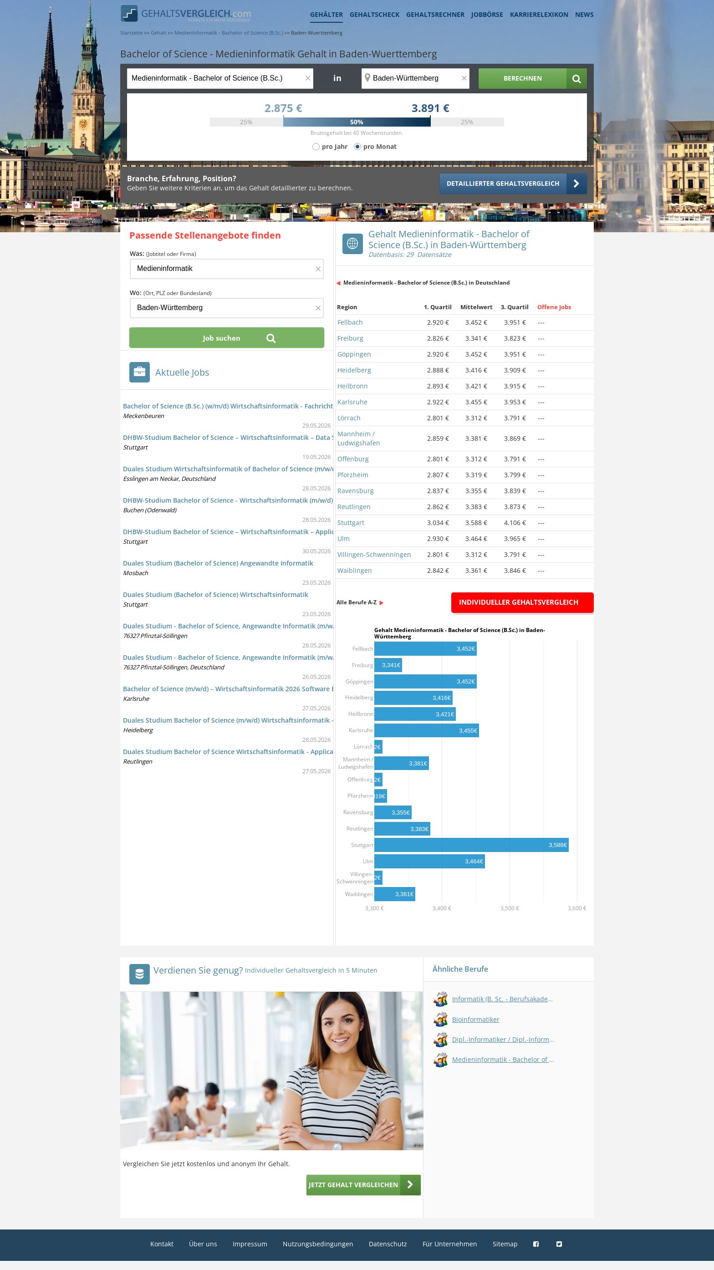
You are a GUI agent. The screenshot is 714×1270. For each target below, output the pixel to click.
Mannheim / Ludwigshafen (358, 438)
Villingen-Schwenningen (374, 554)
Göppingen (354, 354)
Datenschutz (388, 1243)
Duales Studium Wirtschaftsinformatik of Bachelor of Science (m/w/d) (230, 468)
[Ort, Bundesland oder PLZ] (416, 78)
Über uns (203, 1243)
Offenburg (353, 458)
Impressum (250, 1243)
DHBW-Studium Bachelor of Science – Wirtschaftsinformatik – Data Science (239, 437)
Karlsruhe (352, 402)
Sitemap (505, 1243)
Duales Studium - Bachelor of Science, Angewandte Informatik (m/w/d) (232, 626)
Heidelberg (354, 370)
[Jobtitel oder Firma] (227, 269)
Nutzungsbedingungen (318, 1243)
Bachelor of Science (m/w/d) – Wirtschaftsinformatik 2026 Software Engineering (245, 688)
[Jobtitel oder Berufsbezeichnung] (220, 78)
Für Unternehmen (450, 1243)
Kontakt (161, 1243)
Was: (163, 253)
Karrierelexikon (539, 14)
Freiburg (350, 338)
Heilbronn (352, 386)
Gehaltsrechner (435, 14)
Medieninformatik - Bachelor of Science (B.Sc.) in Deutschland (426, 282)
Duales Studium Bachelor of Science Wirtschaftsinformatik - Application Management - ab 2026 (271, 751)
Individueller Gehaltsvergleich (518, 602)
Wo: (171, 292)
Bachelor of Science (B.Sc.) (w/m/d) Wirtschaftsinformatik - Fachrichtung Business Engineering (268, 406)
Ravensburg (355, 490)
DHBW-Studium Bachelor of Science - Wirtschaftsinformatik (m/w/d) (228, 500)
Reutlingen (354, 506)
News (584, 14)
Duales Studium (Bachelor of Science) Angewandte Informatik (218, 563)
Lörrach (349, 417)
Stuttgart (350, 522)
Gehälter (326, 14)
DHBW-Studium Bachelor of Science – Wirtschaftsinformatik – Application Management (258, 531)
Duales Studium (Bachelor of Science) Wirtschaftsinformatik (215, 594)
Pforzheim (352, 474)
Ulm (343, 538)
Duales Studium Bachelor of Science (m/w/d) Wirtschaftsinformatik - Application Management (268, 720)
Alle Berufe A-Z (357, 602)
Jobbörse (487, 14)
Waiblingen (354, 570)
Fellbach (350, 322)
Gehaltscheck (374, 14)
